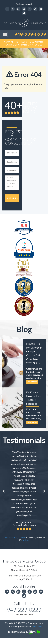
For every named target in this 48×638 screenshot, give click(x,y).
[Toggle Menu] (5, 34)
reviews (26, 540)
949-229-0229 (30, 34)
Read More (32, 382)
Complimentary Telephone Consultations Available (24, 43)
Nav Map (37, 626)
